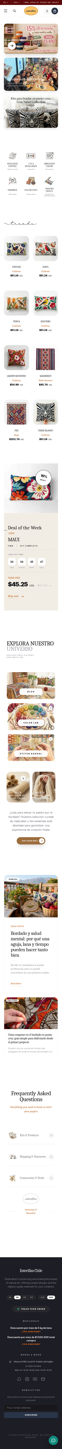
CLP (42, 1297)
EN (5, 2)
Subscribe (31, 1415)
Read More (16, 983)
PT (31, 1297)
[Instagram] (27, 1379)
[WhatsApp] (19, 1379)
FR (24, 1297)
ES (10, 1297)
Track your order (31, 1309)
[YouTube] (35, 1379)
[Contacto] (53, 1440)
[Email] (43, 1379)
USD (17, 2)
